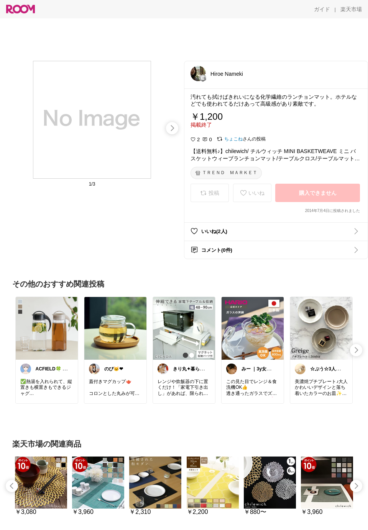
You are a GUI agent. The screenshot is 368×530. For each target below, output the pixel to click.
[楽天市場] (351, 9)
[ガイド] (322, 9)
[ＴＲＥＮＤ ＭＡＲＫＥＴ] (226, 173)
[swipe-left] (12, 486)
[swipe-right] (172, 128)
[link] (47, 328)
